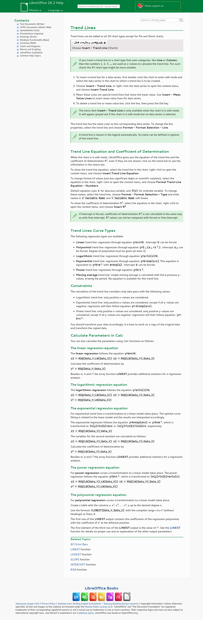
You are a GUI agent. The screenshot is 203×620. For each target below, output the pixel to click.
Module (33, 10)
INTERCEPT (77, 564)
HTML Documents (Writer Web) (35, 27)
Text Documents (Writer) (32, 24)
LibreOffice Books (101, 588)
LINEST (75, 549)
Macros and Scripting (30, 49)
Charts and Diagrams (30, 46)
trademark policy (85, 612)
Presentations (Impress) (31, 33)
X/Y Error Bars (79, 544)
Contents (21, 20)
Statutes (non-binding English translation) (79, 603)
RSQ (73, 569)
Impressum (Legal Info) (27, 603)
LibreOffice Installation (31, 52)
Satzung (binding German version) (120, 603)
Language (54, 10)
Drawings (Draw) (28, 36)
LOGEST (75, 554)
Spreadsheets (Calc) (29, 30)
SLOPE (74, 559)
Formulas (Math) (28, 43)
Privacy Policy (48, 603)
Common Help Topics (30, 55)
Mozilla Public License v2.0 (98, 606)
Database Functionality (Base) (34, 39)
